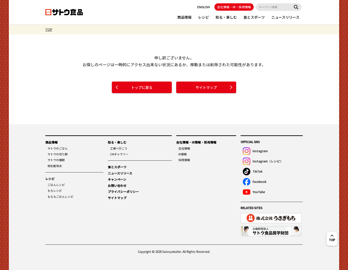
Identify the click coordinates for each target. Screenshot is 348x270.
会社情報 (184, 148)
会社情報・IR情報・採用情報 (196, 142)
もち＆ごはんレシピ (60, 196)
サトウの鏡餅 (56, 160)
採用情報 (184, 160)
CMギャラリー (119, 154)
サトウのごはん (57, 148)
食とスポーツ (254, 17)
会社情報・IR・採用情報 (234, 7)
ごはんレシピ (56, 185)
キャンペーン (117, 179)
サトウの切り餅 (57, 154)
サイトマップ (206, 87)
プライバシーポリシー (123, 191)
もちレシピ (54, 190)
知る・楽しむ (226, 17)
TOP (48, 29)
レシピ (203, 17)
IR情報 (182, 154)
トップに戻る (141, 87)
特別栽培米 (54, 166)
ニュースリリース (285, 17)
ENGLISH (203, 7)
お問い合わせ (117, 185)
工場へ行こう (118, 148)
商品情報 (184, 17)
